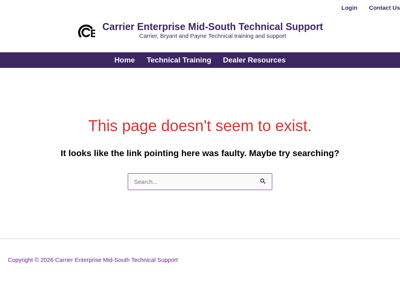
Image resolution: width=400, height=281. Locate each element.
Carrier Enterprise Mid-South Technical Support (212, 26)
